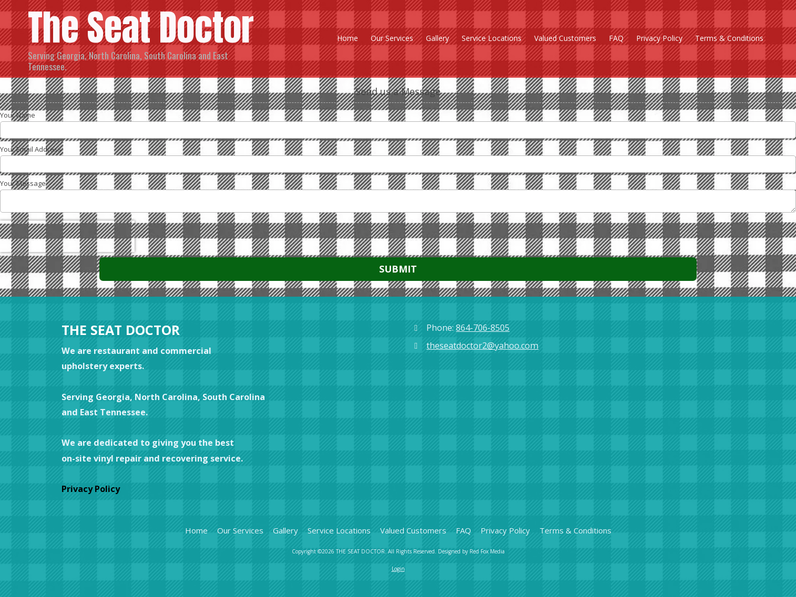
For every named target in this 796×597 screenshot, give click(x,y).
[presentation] (67, 236)
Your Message (23, 183)
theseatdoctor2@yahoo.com (482, 345)
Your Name (17, 115)
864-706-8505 (482, 327)
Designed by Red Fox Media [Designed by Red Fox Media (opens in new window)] (471, 551)
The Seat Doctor (141, 27)
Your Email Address (31, 149)
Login (398, 568)
